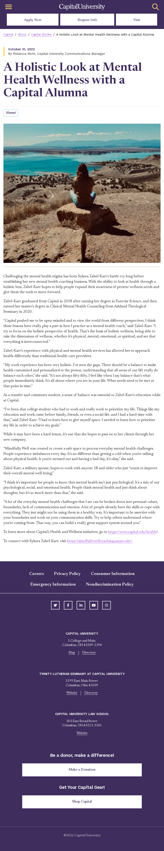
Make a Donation (82, 771)
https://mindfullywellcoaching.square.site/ (100, 541)
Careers (36, 574)
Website (72, 693)
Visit (136, 20)
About (23, 34)
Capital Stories (43, 34)
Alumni (11, 113)
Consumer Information (113, 574)
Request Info (87, 20)
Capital (8, 34)
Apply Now (32, 20)
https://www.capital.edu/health (132, 532)
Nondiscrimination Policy (110, 585)
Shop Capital (82, 803)
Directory (89, 653)
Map (71, 653)
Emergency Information (53, 585)
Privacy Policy (67, 574)
